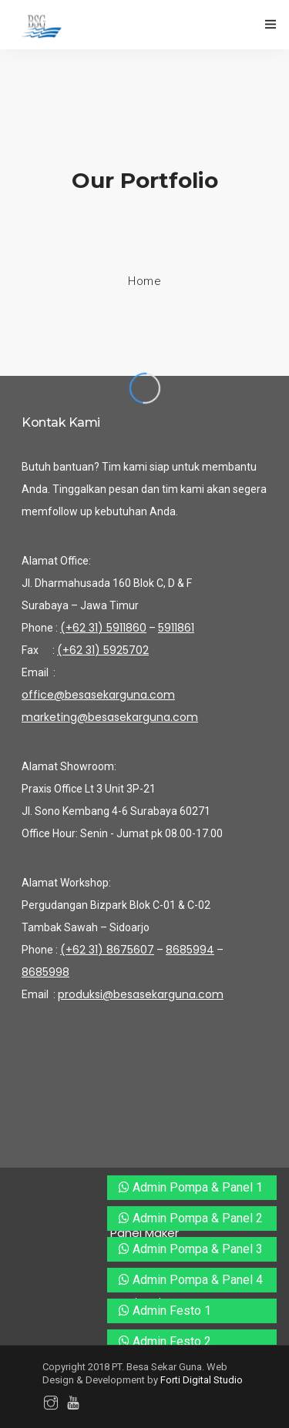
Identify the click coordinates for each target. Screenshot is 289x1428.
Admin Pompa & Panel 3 (191, 1249)
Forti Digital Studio (201, 1380)
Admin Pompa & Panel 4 (191, 1279)
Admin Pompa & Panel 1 (191, 1187)
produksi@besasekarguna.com (140, 994)
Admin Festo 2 (165, 1341)
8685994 (190, 949)
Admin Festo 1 (165, 1310)
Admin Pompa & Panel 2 (191, 1218)
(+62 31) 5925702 (103, 650)
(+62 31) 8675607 (107, 949)
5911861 (176, 627)
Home (144, 281)
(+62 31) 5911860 (103, 627)
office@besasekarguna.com (98, 694)
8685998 (45, 972)
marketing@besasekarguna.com (110, 717)
